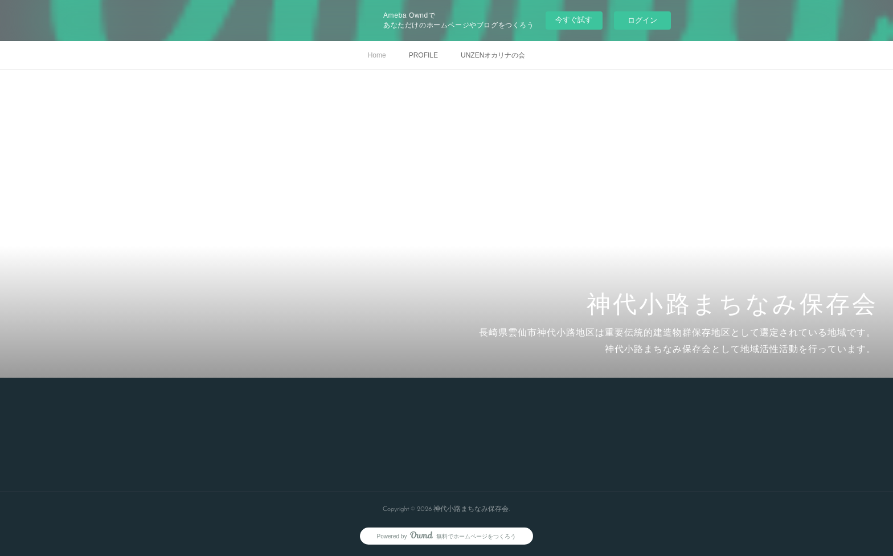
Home (377, 55)
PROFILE (423, 55)
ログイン (642, 20)
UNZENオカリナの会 (493, 55)
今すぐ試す (573, 19)
